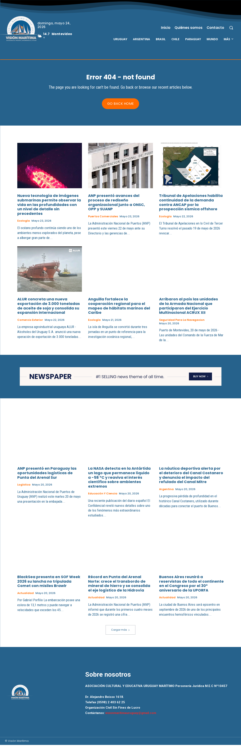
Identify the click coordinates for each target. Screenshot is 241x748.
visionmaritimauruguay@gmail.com (130, 716)
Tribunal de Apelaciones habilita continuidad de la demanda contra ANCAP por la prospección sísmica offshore (191, 205)
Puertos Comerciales (103, 219)
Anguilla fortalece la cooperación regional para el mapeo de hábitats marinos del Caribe (119, 309)
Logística (23, 487)
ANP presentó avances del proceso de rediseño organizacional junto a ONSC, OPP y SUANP (116, 205)
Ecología (23, 224)
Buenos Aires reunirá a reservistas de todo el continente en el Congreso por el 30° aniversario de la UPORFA (191, 586)
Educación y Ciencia (102, 496)
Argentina (166, 492)
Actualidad (25, 596)
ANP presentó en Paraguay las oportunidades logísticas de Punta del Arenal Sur (47, 476)
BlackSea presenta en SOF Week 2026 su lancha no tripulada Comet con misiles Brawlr (48, 584)
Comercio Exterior (30, 323)
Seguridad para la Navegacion (182, 323)
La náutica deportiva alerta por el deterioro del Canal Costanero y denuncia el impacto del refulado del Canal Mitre (191, 478)
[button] (231, 28)
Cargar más (120, 633)
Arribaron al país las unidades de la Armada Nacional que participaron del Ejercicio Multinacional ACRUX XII (188, 309)
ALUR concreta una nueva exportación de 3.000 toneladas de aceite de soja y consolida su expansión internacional (48, 309)
